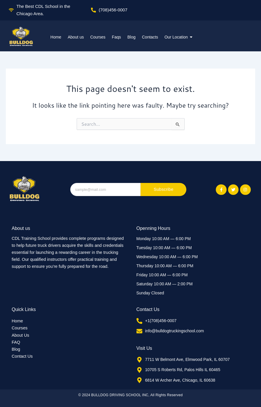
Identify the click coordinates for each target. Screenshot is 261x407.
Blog (131, 37)
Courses (97, 37)
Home (55, 37)
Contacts (150, 37)
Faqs (116, 37)
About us (76, 37)
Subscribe (164, 189)
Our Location (176, 37)
